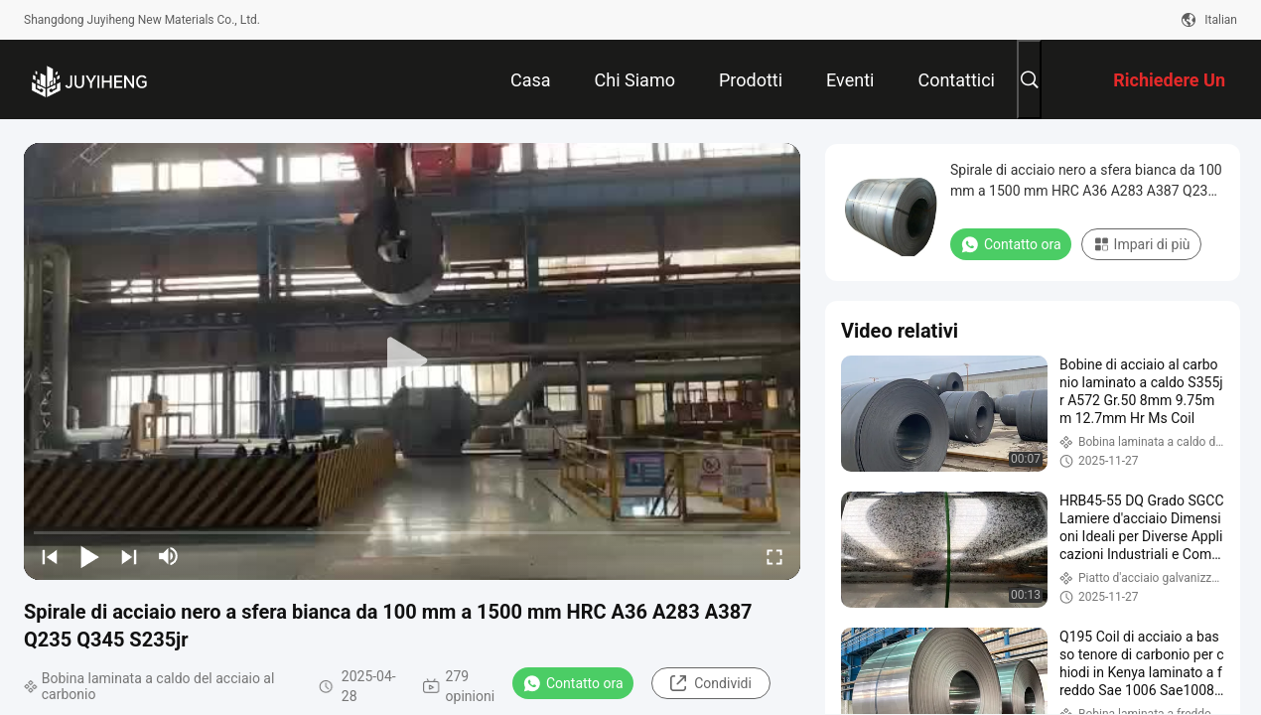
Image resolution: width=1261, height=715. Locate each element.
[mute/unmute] (169, 556)
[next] (129, 556)
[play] (412, 361)
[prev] (50, 556)
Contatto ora (573, 683)
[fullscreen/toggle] (774, 556)
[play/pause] (89, 556)
